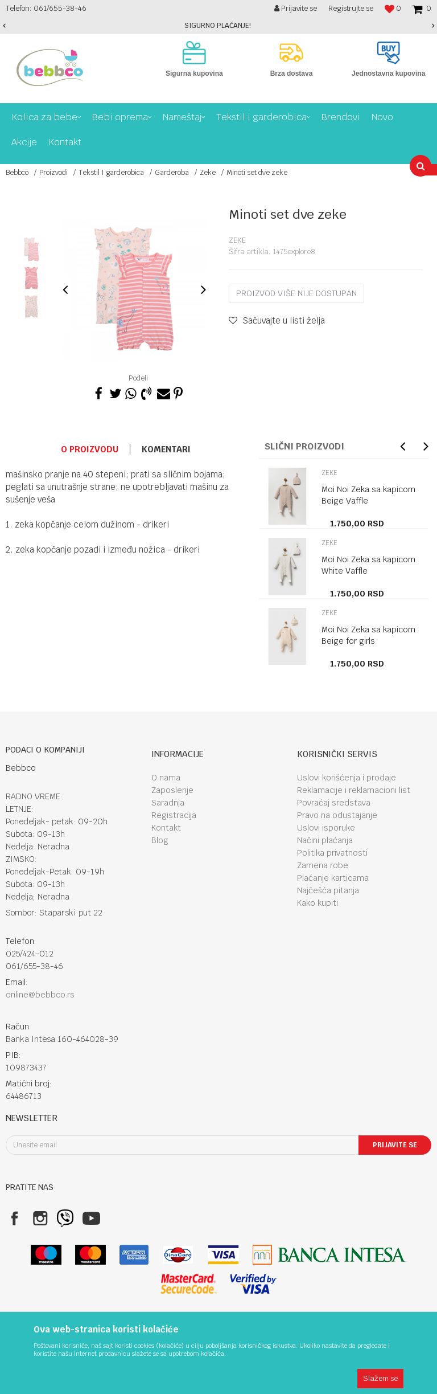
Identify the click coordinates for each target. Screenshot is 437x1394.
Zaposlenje (172, 790)
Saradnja (167, 802)
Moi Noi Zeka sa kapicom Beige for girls (368, 635)
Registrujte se (350, 8)
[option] (218, 25)
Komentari (166, 449)
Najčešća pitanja (328, 890)
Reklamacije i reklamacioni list (353, 790)
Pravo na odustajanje (337, 815)
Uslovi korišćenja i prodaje (346, 777)
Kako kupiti (317, 902)
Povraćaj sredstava (333, 802)
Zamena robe (322, 865)
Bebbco (17, 172)
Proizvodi (53, 172)
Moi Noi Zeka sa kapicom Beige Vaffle (368, 495)
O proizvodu (89, 449)
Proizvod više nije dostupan (296, 293)
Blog (159, 840)
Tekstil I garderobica (111, 172)
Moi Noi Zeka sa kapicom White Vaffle (368, 565)
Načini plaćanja (325, 840)
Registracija (173, 815)
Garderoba (172, 172)
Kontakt (166, 827)
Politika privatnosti (332, 852)
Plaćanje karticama (333, 877)
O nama (165, 777)
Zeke (208, 172)
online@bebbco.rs (40, 995)
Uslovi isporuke (326, 827)
